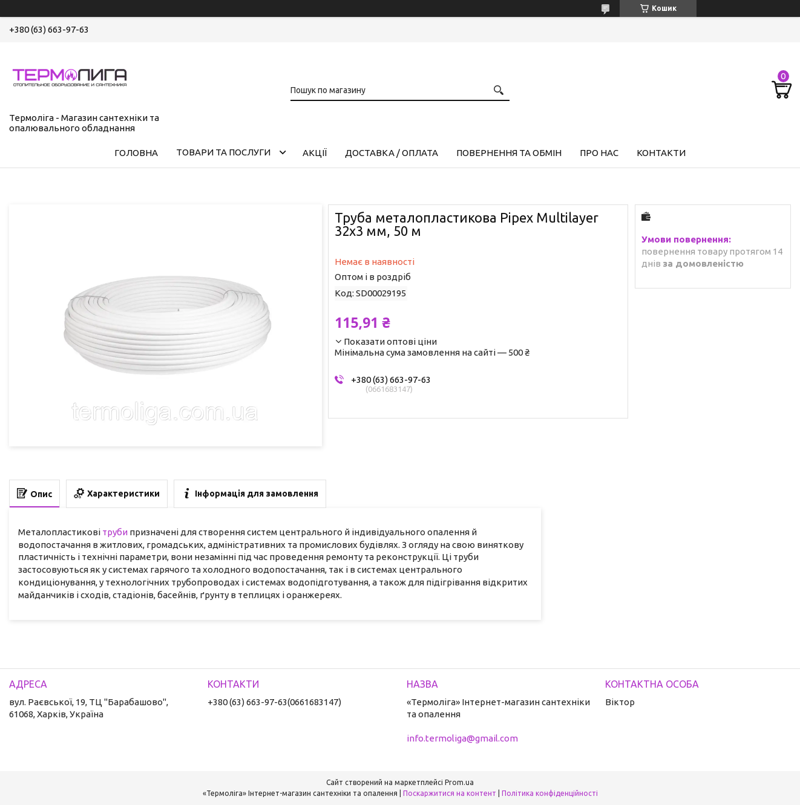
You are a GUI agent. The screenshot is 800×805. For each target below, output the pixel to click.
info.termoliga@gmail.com (462, 738)
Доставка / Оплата (391, 153)
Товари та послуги (223, 152)
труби (115, 532)
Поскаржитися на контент (449, 793)
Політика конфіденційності (550, 793)
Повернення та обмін (509, 153)
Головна (136, 153)
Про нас (599, 153)
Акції (315, 153)
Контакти (661, 153)
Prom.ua (459, 782)
